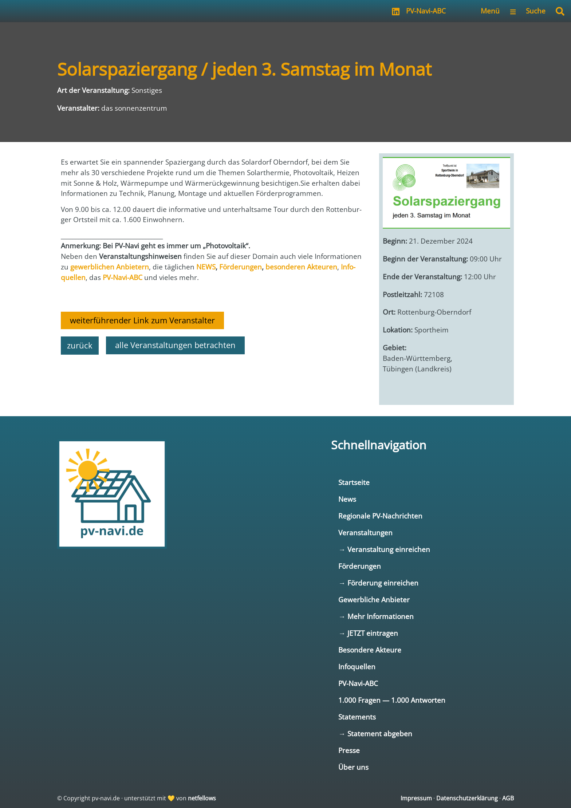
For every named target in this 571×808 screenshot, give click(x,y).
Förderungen (359, 566)
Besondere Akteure (369, 650)
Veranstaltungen (365, 532)
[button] (560, 11)
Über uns (353, 767)
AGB (508, 798)
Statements (357, 717)
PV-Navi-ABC (426, 11)
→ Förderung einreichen (378, 583)
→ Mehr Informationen (375, 616)
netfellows (202, 798)
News (347, 499)
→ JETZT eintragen (368, 633)
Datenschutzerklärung (467, 798)
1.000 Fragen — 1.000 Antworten (391, 700)
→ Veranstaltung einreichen (384, 549)
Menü (490, 11)
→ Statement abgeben (375, 733)
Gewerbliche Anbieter (374, 599)
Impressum (416, 798)
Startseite (354, 482)
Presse (349, 750)
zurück (79, 345)
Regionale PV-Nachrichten (380, 516)
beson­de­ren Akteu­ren (301, 267)
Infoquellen (356, 666)
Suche (536, 11)
